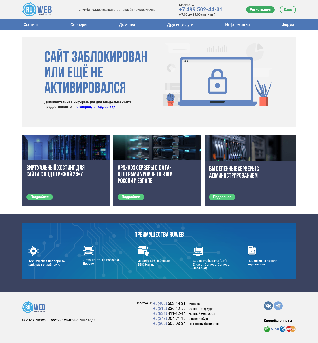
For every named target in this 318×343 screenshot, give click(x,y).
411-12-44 (169, 313)
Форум (288, 24)
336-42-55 (169, 308)
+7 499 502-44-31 (201, 10)
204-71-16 (169, 318)
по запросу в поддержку (94, 107)
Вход (288, 9)
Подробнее (39, 197)
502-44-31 (169, 303)
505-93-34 (169, 323)
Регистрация (260, 9)
